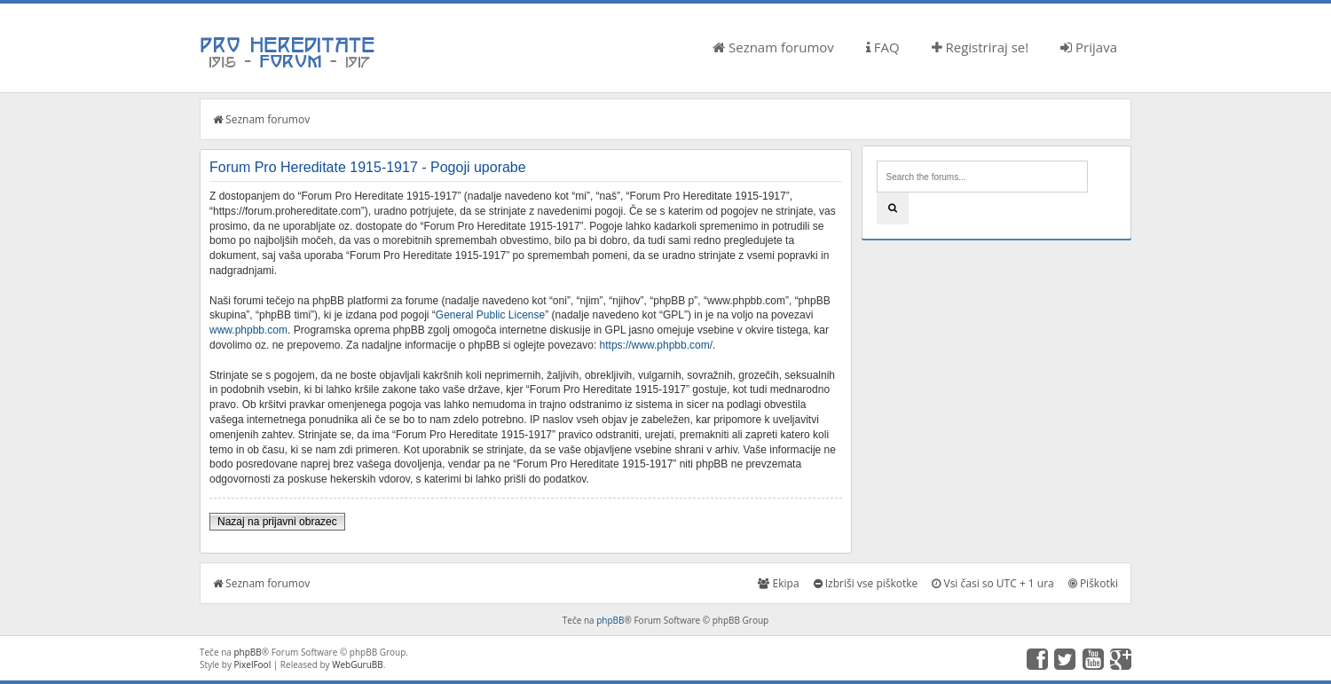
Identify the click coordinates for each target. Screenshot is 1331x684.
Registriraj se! (980, 47)
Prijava (1088, 47)
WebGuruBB (357, 664)
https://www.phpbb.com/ (656, 345)
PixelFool (253, 664)
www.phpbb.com (248, 330)
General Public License (490, 315)
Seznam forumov (773, 47)
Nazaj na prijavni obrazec (277, 521)
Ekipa (778, 583)
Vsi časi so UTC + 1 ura (992, 583)
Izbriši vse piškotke (866, 583)
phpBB (610, 620)
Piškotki (1093, 583)
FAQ (883, 47)
